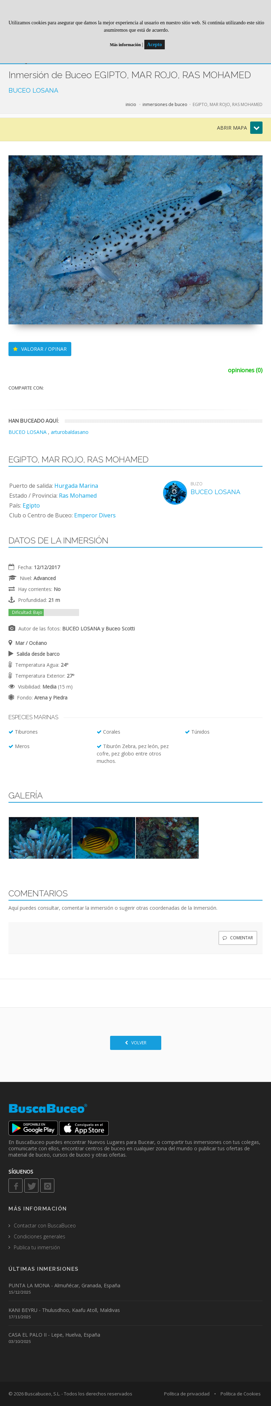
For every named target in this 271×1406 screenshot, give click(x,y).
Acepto (154, 44)
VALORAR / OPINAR (40, 349)
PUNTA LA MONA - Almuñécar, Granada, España (64, 1285)
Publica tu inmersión (37, 1247)
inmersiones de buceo (165, 104)
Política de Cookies (241, 1394)
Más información (125, 44)
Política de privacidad (187, 1394)
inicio (131, 104)
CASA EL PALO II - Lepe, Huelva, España (54, 1334)
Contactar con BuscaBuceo (45, 1225)
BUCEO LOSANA (33, 90)
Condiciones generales (39, 1236)
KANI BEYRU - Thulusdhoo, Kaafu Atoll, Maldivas (64, 1310)
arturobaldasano (70, 432)
